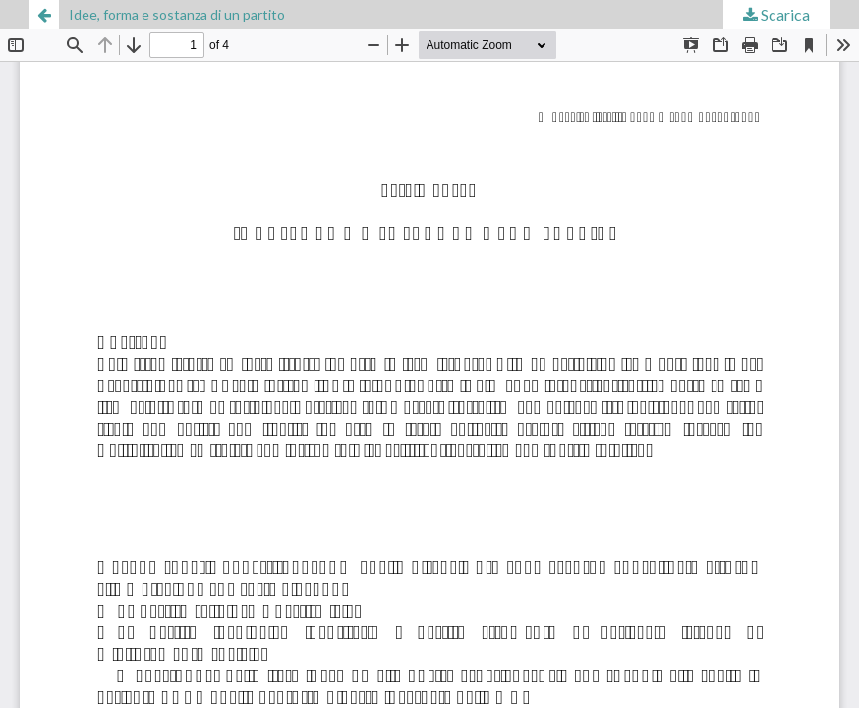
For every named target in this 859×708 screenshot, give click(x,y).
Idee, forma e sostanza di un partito (177, 14)
